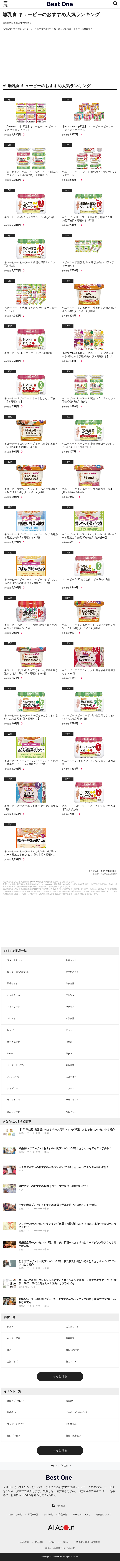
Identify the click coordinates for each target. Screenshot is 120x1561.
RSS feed (61, 1506)
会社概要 (24, 1542)
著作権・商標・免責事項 (88, 1542)
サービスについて (81, 1514)
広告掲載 (39, 1542)
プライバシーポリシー (59, 1542)
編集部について (103, 1514)
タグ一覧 (48, 1514)
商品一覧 (62, 1514)
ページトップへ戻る (58, 1465)
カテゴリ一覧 (15, 1514)
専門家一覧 (33, 1514)
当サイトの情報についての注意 (60, 1548)
